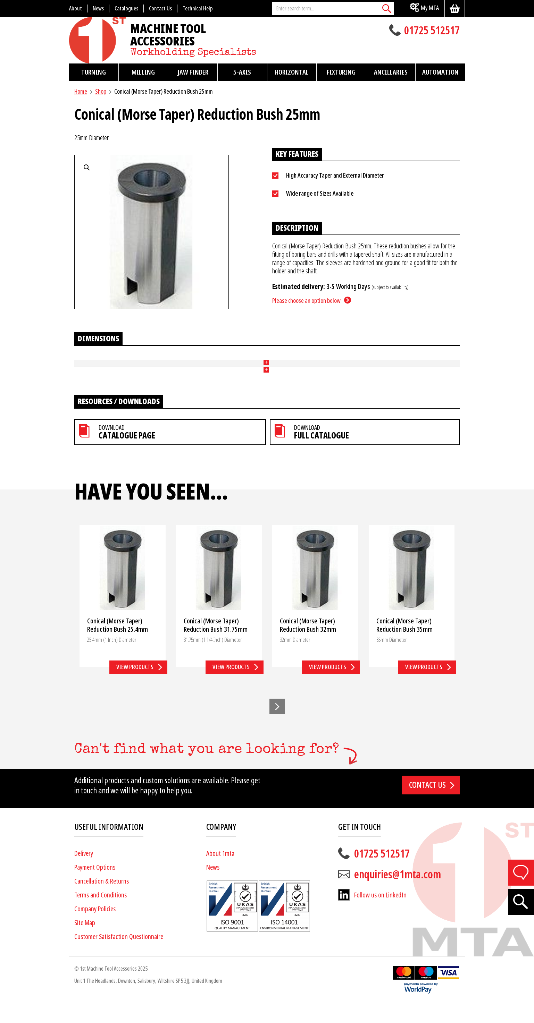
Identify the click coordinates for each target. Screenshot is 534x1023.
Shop (100, 91)
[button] (277, 726)
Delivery (83, 873)
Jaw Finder (192, 72)
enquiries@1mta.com (397, 894)
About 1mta (220, 873)
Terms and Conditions (100, 915)
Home (80, 91)
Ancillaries (391, 72)
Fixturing (341, 72)
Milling (143, 72)
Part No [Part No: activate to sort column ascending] (83, 360)
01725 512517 (432, 31)
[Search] (387, 8)
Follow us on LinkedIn (380, 915)
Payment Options (94, 887)
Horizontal (292, 72)
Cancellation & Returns (101, 901)
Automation (440, 72)
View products (134, 686)
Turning (93, 72)
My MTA (430, 7)
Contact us (427, 805)
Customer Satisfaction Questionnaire (118, 957)
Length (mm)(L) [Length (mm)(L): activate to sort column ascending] (256, 360)
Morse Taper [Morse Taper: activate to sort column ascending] (328, 360)
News (212, 887)
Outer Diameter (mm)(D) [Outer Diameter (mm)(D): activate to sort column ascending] (155, 360)
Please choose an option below (306, 300)
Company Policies (95, 929)
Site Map (84, 943)
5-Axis (242, 72)
